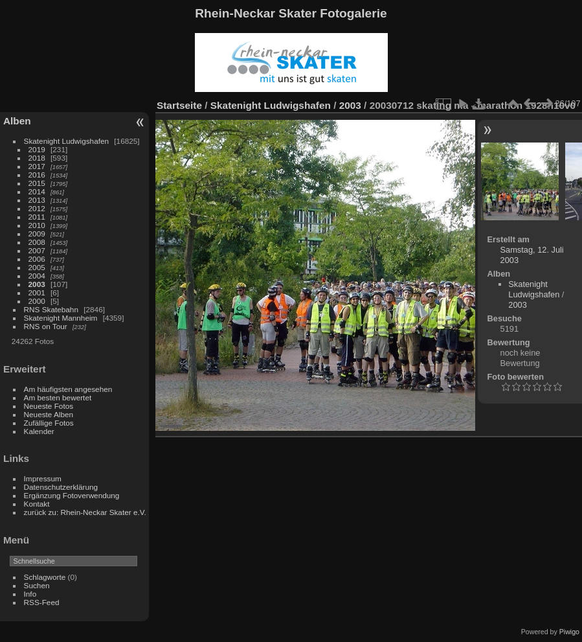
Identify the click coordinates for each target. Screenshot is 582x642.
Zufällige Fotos (49, 422)
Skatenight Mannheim (61, 318)
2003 (36, 284)
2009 (36, 233)
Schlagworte (45, 577)
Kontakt (37, 503)
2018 (36, 158)
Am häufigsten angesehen (68, 389)
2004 (36, 275)
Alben (17, 120)
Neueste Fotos (49, 406)
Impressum (43, 478)
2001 (36, 292)
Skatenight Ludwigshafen (66, 141)
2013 (36, 200)
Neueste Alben (49, 414)
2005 (36, 267)
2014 (36, 191)
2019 (36, 149)
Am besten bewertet (58, 397)
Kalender (39, 431)
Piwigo (569, 632)
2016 (36, 174)
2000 (36, 301)
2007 (36, 250)
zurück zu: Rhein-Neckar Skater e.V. (85, 512)
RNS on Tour (45, 326)
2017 (36, 166)
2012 (36, 208)
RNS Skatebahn (51, 309)
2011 (36, 216)
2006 (36, 259)
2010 (36, 225)
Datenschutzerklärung (61, 487)
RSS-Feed (42, 602)
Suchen (37, 585)
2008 (36, 242)
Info (30, 594)
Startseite (179, 105)
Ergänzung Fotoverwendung (72, 495)
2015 (36, 183)
